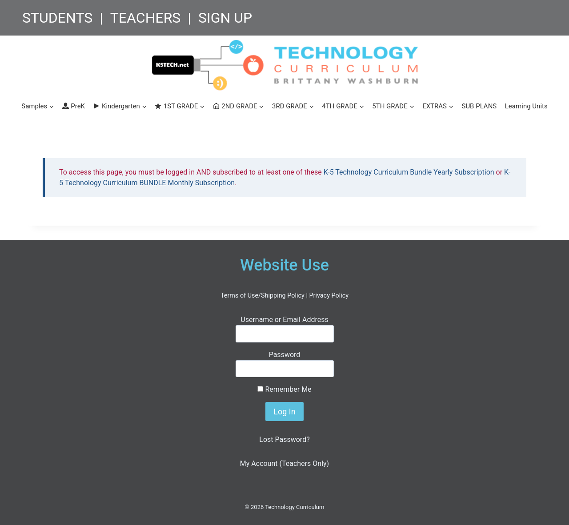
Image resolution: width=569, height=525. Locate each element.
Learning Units (526, 106)
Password (285, 354)
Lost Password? (284, 439)
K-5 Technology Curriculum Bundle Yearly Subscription (409, 172)
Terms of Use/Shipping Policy (262, 295)
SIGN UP (225, 17)
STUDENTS (57, 17)
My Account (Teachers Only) (284, 463)
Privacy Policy (329, 295)
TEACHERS (145, 17)
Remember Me (284, 389)
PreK (73, 106)
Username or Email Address (284, 319)
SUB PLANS (479, 106)
